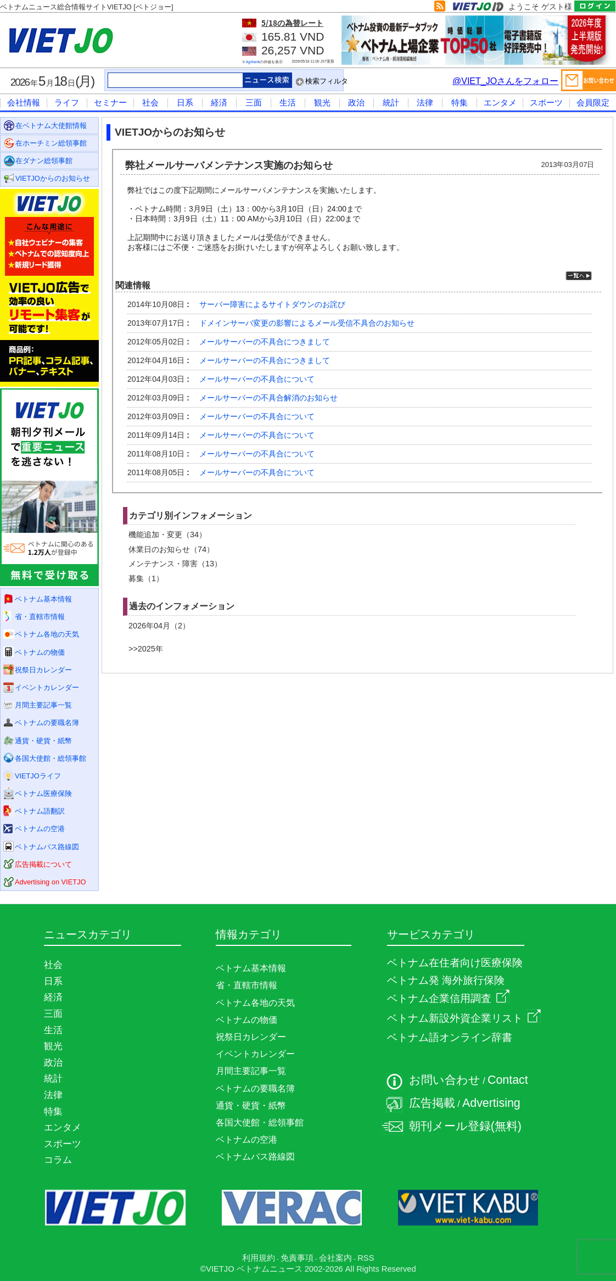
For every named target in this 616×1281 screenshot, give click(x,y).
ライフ (66, 102)
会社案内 (335, 1258)
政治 (356, 102)
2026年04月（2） (159, 625)
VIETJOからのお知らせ (52, 178)
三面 (253, 102)
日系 (185, 102)
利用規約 (258, 1258)
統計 (391, 102)
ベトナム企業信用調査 (448, 998)
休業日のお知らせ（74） (171, 549)
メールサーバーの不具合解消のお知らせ (268, 397)
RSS (365, 1258)
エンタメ (500, 102)
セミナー (110, 102)
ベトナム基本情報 (43, 599)
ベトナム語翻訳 (40, 811)
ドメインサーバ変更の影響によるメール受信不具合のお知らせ (307, 323)
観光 (322, 102)
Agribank (253, 62)
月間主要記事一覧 (43, 705)
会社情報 (23, 102)
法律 (425, 102)
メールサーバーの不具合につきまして (264, 341)
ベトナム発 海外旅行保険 (446, 980)
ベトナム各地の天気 (47, 634)
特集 (459, 102)
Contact (508, 1080)
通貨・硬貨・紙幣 (43, 741)
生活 (287, 102)
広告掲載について (43, 864)
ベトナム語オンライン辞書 (449, 1037)
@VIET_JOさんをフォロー (505, 81)
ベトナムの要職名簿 (47, 723)
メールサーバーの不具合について (257, 379)
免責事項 (297, 1258)
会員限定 (592, 102)
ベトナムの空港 (40, 829)
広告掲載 (432, 1103)
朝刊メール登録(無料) (465, 1126)
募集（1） (146, 578)
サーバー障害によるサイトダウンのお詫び (272, 304)
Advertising (491, 1103)
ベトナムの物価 (40, 652)
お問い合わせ (444, 1080)
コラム (58, 1159)
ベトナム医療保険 (43, 793)
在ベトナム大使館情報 (51, 125)
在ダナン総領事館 (43, 161)
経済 (219, 102)
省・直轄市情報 (40, 616)
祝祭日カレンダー (43, 670)
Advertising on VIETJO (50, 882)
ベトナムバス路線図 (47, 847)
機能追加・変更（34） (167, 534)
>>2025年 (145, 648)
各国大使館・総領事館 (50, 758)
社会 (150, 102)
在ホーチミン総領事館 (51, 143)
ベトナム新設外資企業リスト (464, 1018)
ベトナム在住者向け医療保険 (455, 962)
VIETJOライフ (38, 776)
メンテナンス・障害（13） (175, 563)
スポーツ (546, 102)
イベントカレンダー (47, 687)
